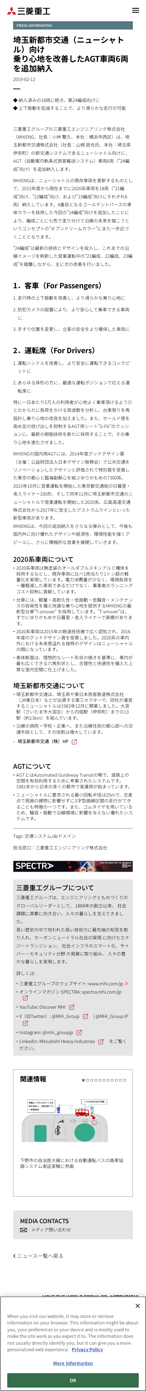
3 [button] (91, 1080)
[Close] (137, 1307)
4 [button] (96, 1080)
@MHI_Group (65, 1016)
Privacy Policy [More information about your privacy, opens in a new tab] (87, 1351)
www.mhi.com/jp (105, 983)
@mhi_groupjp (57, 1032)
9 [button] (116, 1080)
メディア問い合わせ (51, 1229)
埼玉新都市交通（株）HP (43, 741)
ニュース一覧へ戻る (40, 1255)
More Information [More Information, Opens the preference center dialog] (73, 1364)
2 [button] (87, 1080)
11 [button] (125, 1080)
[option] (76, 1128)
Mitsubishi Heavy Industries (67, 1041)
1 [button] (83, 1080)
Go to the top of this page (133, 1283)
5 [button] (100, 1080)
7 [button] (108, 1080)
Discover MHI (52, 1007)
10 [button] (120, 1080)
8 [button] (112, 1080)
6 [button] (104, 1080)
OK (73, 1382)
